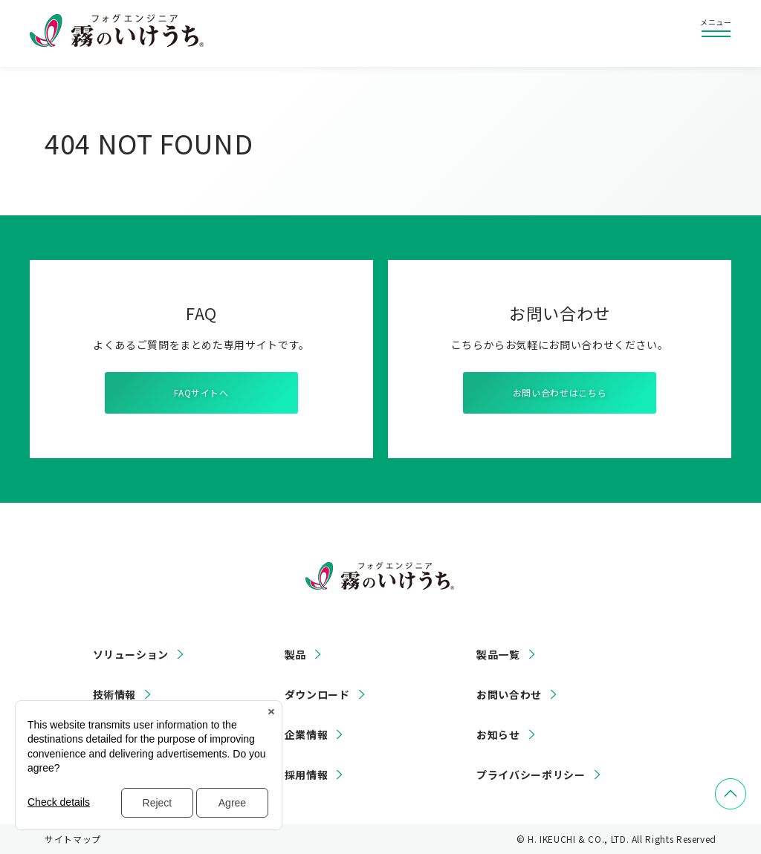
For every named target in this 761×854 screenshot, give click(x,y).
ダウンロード (317, 694)
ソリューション (131, 654)
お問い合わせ (509, 694)
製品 (295, 654)
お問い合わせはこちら (559, 392)
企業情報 (306, 734)
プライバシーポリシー (530, 774)
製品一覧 (498, 654)
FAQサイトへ (201, 392)
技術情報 (115, 694)
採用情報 (306, 774)
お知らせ (498, 734)
